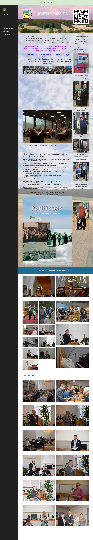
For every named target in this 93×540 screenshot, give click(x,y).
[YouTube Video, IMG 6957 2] (81, 195)
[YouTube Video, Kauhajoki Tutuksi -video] (81, 237)
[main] (53, 12)
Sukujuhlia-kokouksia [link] (8, 28)
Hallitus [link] (5, 25)
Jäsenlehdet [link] (6, 31)
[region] (46, 2)
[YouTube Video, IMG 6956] (47, 92)
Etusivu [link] (5, 22)
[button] (91, 6)
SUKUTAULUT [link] (6, 34)
